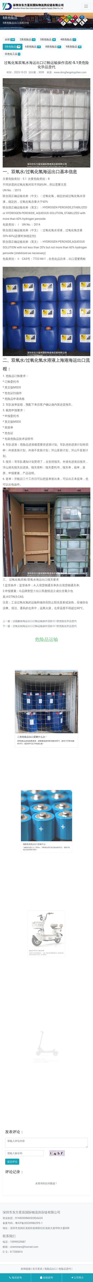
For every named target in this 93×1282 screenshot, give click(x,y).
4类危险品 (68, 39)
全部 (10, 39)
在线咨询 (46, 1277)
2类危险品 (27, 39)
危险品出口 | (51, 1268)
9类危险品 (73, 46)
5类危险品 (12, 46)
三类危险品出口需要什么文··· (40, 720)
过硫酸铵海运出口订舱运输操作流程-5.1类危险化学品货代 (45, 621)
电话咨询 (15, 1277)
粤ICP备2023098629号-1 (29, 1223)
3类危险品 (48, 39)
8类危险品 (53, 46)
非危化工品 (12, 54)
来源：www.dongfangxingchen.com (66, 72)
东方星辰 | (38, 1268)
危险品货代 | (65, 1268)
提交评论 (12, 1161)
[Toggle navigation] (86, 6)
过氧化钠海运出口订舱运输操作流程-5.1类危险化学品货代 (45, 626)
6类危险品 (33, 46)
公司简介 (77, 1277)
